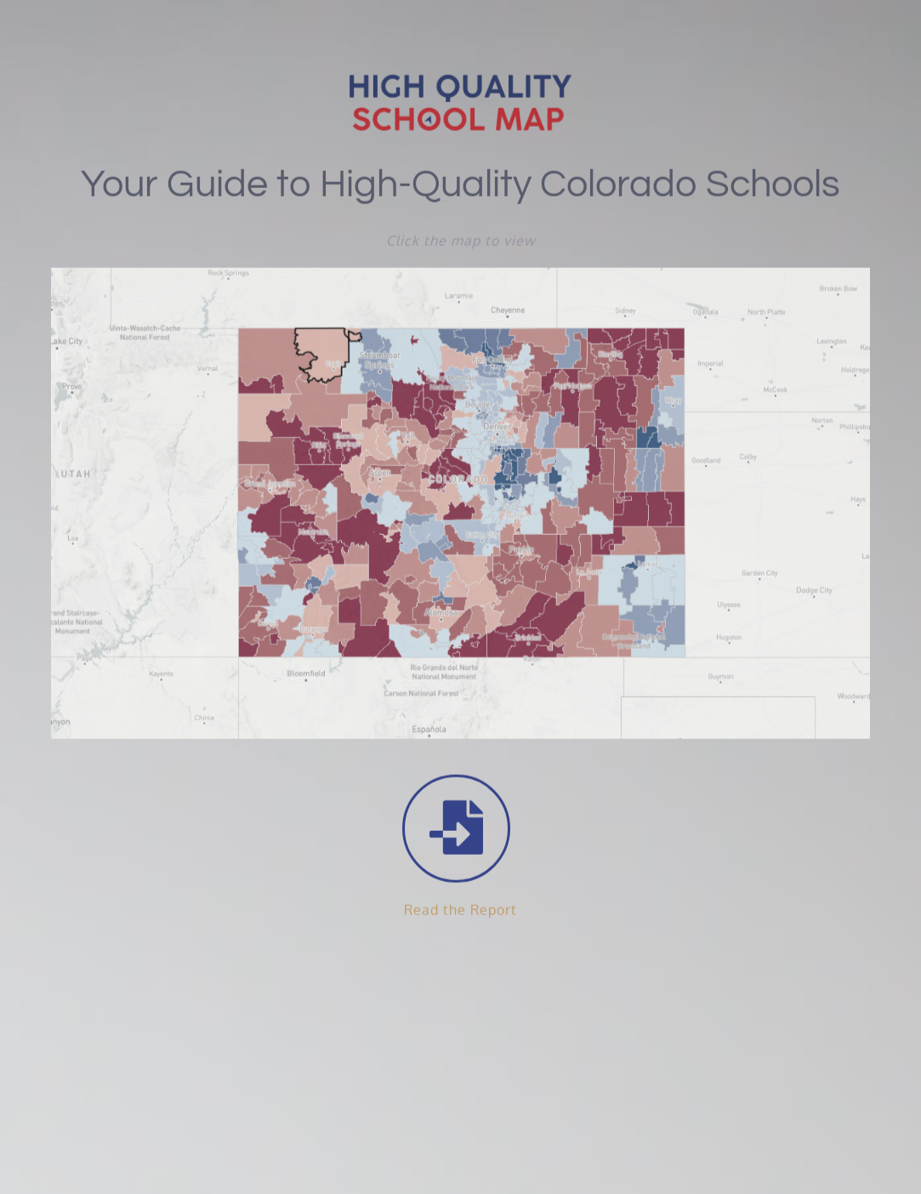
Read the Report (460, 908)
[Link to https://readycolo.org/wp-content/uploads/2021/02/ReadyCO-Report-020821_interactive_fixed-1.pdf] (456, 827)
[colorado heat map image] (460, 272)
